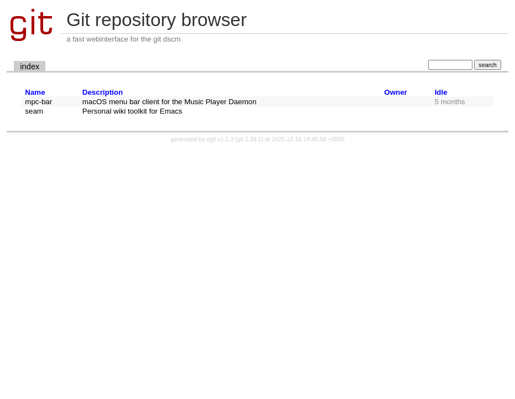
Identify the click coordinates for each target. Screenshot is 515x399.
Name (35, 92)
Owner (395, 92)
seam (34, 111)
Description (102, 92)
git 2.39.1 (249, 139)
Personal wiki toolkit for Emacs (132, 111)
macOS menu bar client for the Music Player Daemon (169, 102)
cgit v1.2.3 (220, 139)
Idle (441, 92)
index (29, 66)
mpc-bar (38, 102)
